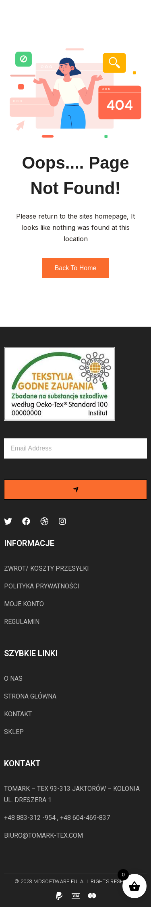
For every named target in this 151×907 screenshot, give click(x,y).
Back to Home (76, 268)
